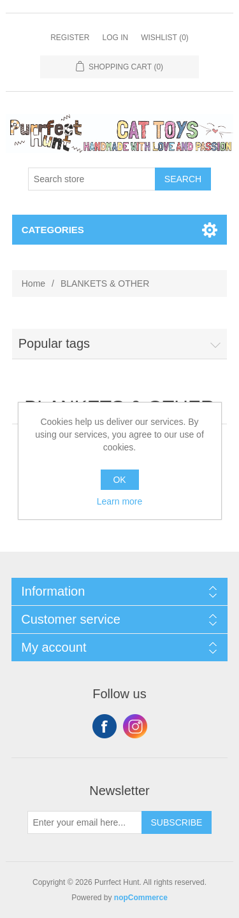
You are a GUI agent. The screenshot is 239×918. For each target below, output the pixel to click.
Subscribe (177, 822)
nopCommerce (141, 897)
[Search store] (92, 179)
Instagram (135, 726)
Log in (115, 37)
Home (33, 283)
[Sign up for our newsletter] (84, 822)
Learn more (120, 501)
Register (69, 37)
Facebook (104, 726)
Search (182, 179)
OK (119, 480)
